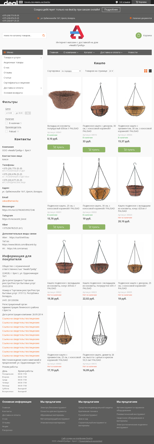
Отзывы (8, 72)
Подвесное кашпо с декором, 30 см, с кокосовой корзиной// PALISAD (99, 129)
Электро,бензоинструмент (53, 407)
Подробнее (111, 9)
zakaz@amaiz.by (10, 201)
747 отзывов (124, 2)
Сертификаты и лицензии (17, 82)
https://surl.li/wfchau (19, 237)
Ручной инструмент (88, 415)
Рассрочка (7, 430)
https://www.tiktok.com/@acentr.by (19, 244)
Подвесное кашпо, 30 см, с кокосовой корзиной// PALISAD (99, 207)
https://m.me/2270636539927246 (18, 209)
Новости (132, 52)
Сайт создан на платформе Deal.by (77, 438)
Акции (5, 426)
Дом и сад (83, 418)
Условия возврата (13, 92)
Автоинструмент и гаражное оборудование (130, 409)
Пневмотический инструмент (131, 414)
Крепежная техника (88, 411)
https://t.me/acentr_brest (14, 219)
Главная (54, 52)
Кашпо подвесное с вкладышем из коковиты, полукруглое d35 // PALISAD (99, 286)
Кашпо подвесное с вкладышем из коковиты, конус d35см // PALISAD (63, 286)
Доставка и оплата (13, 87)
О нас (6, 67)
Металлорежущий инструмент (55, 418)
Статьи (7, 77)
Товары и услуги (12, 57)
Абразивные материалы (52, 415)
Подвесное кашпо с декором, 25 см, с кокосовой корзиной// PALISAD (134, 286)
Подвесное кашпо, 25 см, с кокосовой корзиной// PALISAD (63, 207)
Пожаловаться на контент (90, 441)
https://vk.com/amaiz (17, 248)
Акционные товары (13, 62)
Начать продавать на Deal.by (37, 2)
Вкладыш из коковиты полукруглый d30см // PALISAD (63, 127)
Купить (60, 147)
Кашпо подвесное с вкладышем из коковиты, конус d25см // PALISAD (134, 208)
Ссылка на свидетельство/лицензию (20, 318)
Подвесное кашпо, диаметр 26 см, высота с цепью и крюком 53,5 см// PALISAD (98, 357)
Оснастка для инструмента (53, 411)
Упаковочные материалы (52, 422)
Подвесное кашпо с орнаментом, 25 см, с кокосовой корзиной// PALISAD (64, 357)
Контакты (55, 58)
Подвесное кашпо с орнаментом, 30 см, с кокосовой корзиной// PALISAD (135, 129)
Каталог (88, 52)
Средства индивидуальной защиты (96, 407)
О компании (69, 52)
